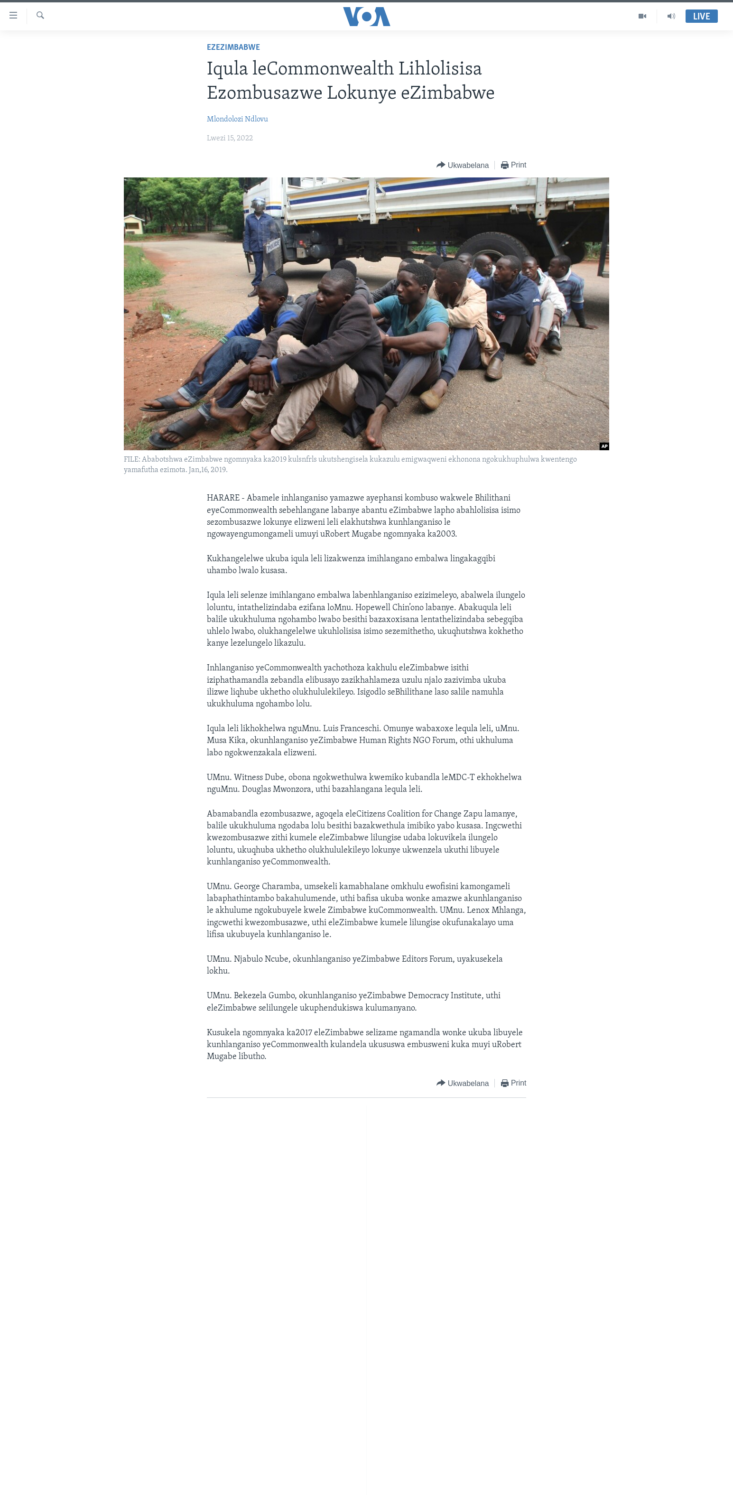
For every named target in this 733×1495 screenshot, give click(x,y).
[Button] (462, 165)
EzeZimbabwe (233, 47)
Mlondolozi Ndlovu (237, 119)
